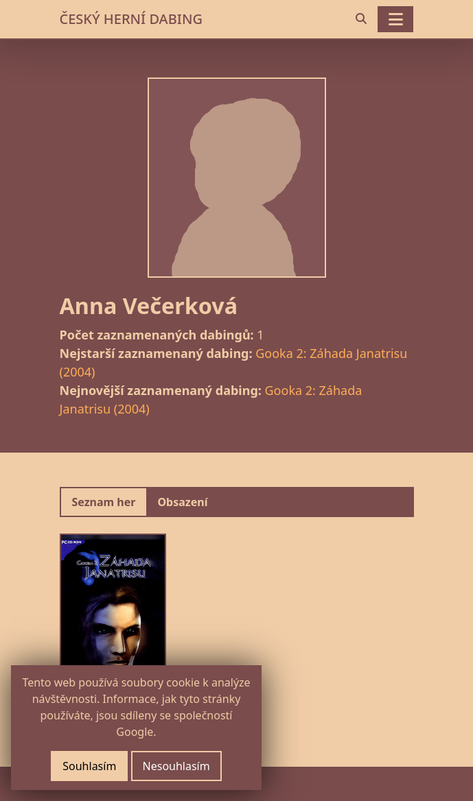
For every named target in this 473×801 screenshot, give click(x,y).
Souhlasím (89, 766)
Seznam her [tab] (104, 502)
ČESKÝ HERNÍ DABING (131, 19)
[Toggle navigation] (395, 19)
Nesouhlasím (176, 766)
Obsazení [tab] (182, 502)
